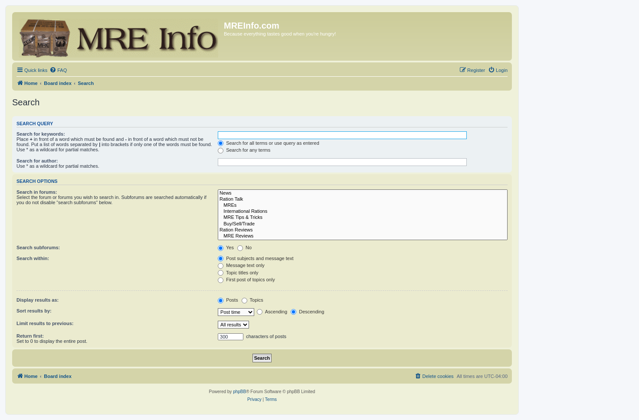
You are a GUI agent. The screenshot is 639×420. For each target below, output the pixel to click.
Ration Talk (363, 199)
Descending (307, 311)
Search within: (32, 258)
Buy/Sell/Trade (363, 224)
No (244, 247)
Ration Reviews (363, 230)
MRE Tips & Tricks (363, 218)
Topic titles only (238, 272)
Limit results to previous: (44, 323)
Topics (252, 300)
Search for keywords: (40, 134)
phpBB (239, 391)
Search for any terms (244, 150)
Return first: (30, 336)
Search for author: (37, 160)
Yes (226, 247)
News (363, 193)
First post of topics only (246, 279)
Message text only (241, 265)
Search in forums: (36, 192)
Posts (228, 300)
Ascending (272, 311)
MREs (363, 205)
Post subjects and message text (255, 258)
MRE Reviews (363, 236)
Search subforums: (38, 247)
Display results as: (37, 300)
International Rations (363, 211)
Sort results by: (34, 310)
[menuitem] (58, 70)
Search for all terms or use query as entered (268, 143)
